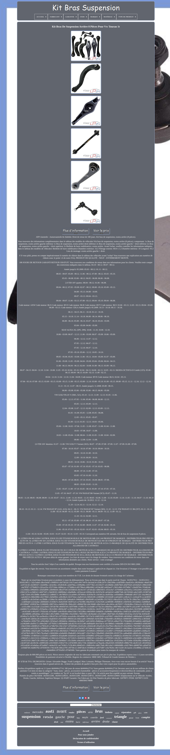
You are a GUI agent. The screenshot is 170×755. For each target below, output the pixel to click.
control (117, 713)
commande (109, 718)
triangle (120, 717)
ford (102, 717)
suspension (31, 716)
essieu (69, 721)
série (90, 712)
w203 (145, 713)
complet (146, 717)
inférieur (86, 722)
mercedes (37, 712)
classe (115, 722)
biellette (108, 712)
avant (61, 711)
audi (50, 712)
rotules (71, 712)
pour (70, 716)
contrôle (94, 717)
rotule (48, 717)
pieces (140, 713)
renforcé (27, 713)
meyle (85, 717)
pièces (81, 712)
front (137, 718)
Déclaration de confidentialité (86, 738)
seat (61, 722)
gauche (60, 717)
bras (99, 711)
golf (135, 713)
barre (78, 722)
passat (131, 718)
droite (106, 721)
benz (78, 718)
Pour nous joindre (86, 735)
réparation (126, 712)
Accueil (86, 731)
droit (56, 722)
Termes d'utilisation (85, 742)
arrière (95, 721)
